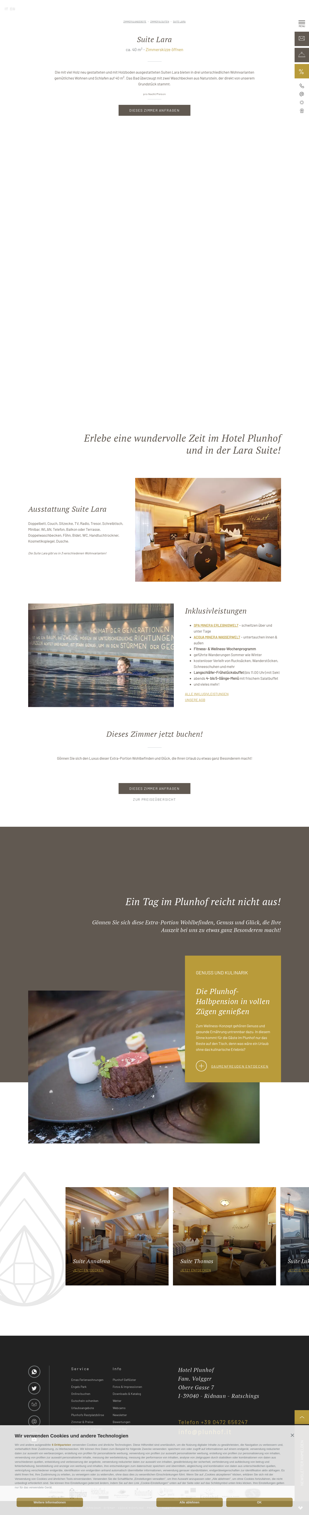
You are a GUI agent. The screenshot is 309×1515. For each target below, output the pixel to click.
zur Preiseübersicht (154, 799)
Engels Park (78, 1387)
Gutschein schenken (84, 1401)
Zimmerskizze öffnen (164, 49)
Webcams (119, 1408)
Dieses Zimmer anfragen (154, 110)
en (12, 8)
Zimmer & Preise (82, 1422)
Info (117, 1368)
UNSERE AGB (195, 700)
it (6, 8)
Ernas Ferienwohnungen (87, 1380)
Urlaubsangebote (82, 1408)
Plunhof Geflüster (124, 1380)
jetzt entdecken (88, 1270)
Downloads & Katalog (127, 1394)
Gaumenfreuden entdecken (232, 1066)
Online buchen (80, 1394)
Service (80, 1368)
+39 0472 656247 (224, 1422)
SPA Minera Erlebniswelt (216, 625)
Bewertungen (121, 1422)
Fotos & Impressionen (127, 1387)
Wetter (117, 1401)
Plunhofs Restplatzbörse (87, 1415)
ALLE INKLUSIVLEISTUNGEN (207, 694)
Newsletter (120, 1415)
